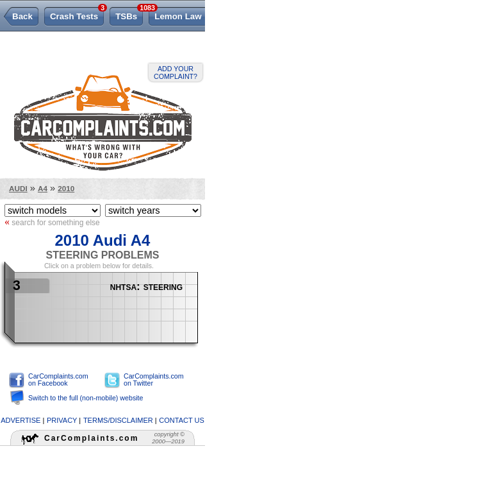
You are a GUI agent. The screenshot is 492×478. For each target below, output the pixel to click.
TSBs (129, 14)
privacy (62, 420)
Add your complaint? (175, 72)
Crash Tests (77, 14)
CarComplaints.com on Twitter (154, 379)
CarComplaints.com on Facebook (58, 379)
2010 (66, 188)
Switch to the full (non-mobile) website (85, 398)
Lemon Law (177, 16)
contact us (181, 420)
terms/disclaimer (118, 420)
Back (22, 16)
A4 (42, 188)
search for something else (52, 222)
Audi (18, 188)
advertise (20, 420)
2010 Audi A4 (103, 240)
